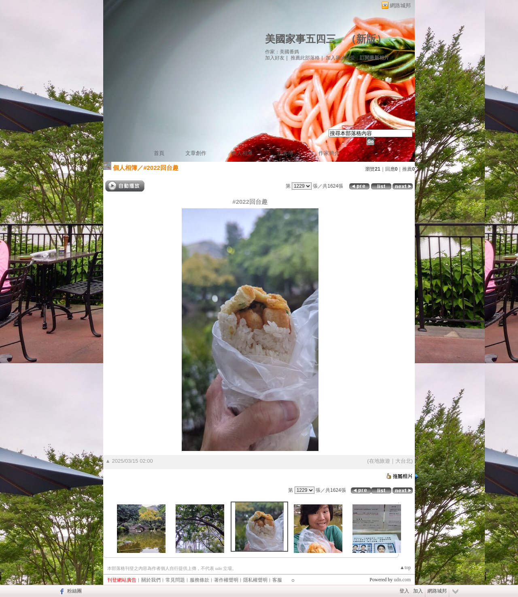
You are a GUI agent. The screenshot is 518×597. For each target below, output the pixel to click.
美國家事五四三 (300, 39)
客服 (277, 580)
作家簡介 (329, 153)
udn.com (402, 579)
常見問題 (175, 580)
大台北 (403, 461)
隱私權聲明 (255, 580)
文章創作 (195, 153)
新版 (366, 39)
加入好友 (274, 58)
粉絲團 (74, 591)
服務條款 (199, 580)
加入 (418, 591)
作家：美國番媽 (282, 52)
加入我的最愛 (340, 58)
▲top (405, 567)
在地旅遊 (379, 461)
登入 (404, 591)
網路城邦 (400, 5)
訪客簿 (285, 153)
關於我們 (151, 580)
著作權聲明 (226, 580)
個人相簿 (242, 153)
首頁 (159, 153)
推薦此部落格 (305, 58)
